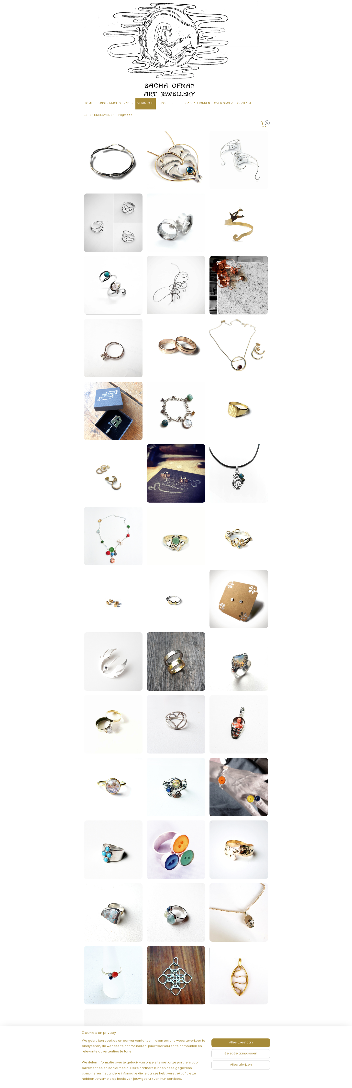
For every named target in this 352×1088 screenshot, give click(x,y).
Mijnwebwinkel (224, 1078)
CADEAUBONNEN (197, 103)
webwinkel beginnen (184, 1078)
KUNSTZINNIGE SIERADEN (115, 103)
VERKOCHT (145, 103)
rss (167, 1078)
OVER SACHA (223, 103)
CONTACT (244, 103)
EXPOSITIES (166, 103)
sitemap (158, 1078)
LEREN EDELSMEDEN (99, 115)
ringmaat (125, 115)
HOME (88, 103)
